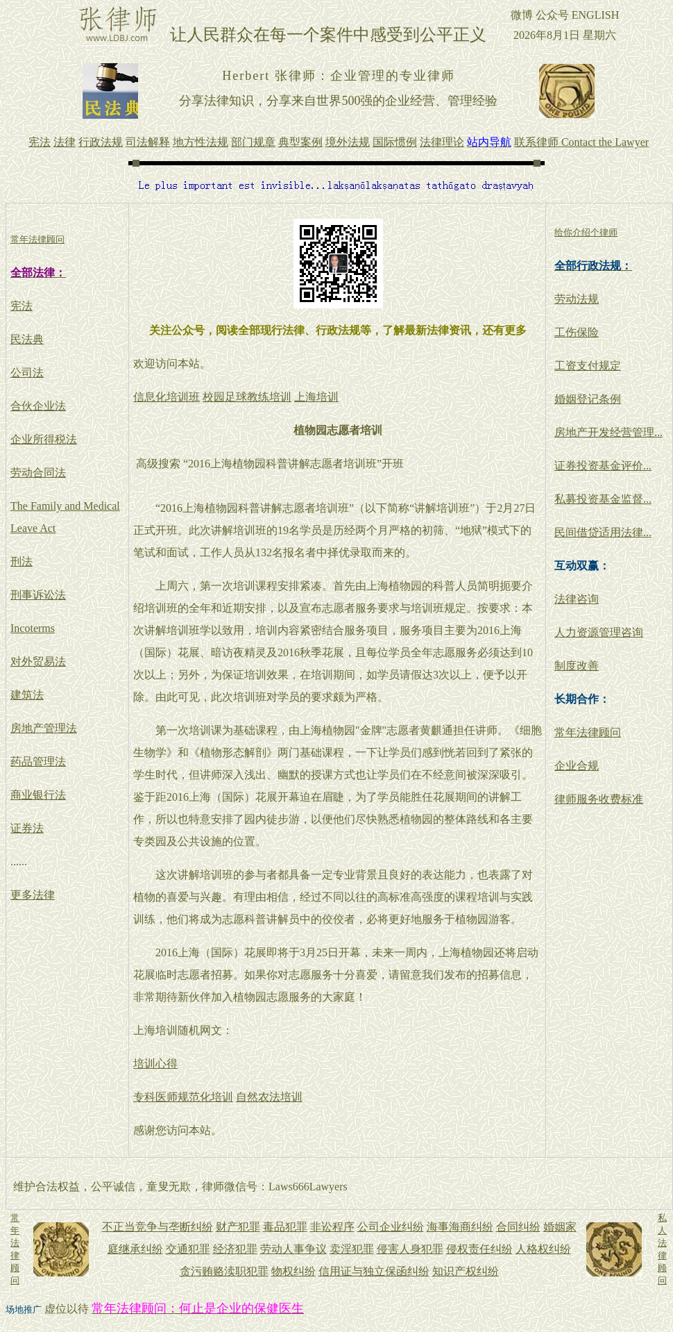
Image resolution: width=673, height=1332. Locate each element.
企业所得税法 (43, 439)
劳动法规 (576, 299)
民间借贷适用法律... (602, 532)
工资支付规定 (587, 366)
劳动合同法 (38, 472)
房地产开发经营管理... (608, 432)
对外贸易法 (38, 661)
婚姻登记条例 (587, 399)
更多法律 (32, 895)
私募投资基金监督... (602, 499)
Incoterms (32, 628)
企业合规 (576, 766)
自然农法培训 (269, 1097)
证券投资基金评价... (602, 466)
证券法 (27, 828)
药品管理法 (38, 761)
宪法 (21, 306)
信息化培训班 (166, 397)
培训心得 (155, 1063)
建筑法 (27, 695)
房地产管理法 (43, 728)
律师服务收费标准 (598, 799)
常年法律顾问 (587, 732)
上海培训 (316, 397)
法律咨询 (576, 599)
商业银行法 (38, 795)
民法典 (27, 339)
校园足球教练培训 (247, 397)
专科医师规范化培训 (183, 1097)
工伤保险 (576, 332)
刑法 (21, 561)
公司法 (27, 372)
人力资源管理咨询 (598, 632)
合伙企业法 (38, 406)
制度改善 (576, 666)
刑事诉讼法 (38, 595)
